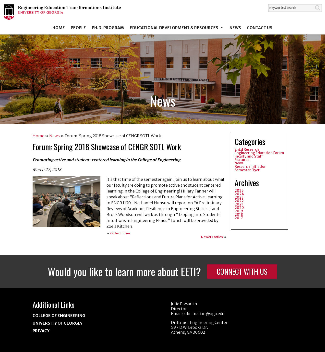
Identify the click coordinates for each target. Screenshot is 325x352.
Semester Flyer (247, 170)
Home (58, 27)
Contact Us (259, 27)
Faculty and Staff (249, 156)
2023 (239, 197)
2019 (239, 211)
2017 (239, 218)
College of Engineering (59, 315)
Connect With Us (242, 271)
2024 (239, 194)
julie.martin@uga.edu (204, 313)
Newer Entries (212, 237)
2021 (239, 204)
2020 (239, 207)
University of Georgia (57, 323)
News (235, 27)
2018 (239, 214)
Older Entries (120, 233)
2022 (239, 201)
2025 (239, 190)
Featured (242, 160)
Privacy (41, 330)
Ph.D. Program (108, 27)
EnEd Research (247, 149)
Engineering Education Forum (259, 153)
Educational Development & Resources (177, 27)
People (78, 27)
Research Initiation (250, 166)
